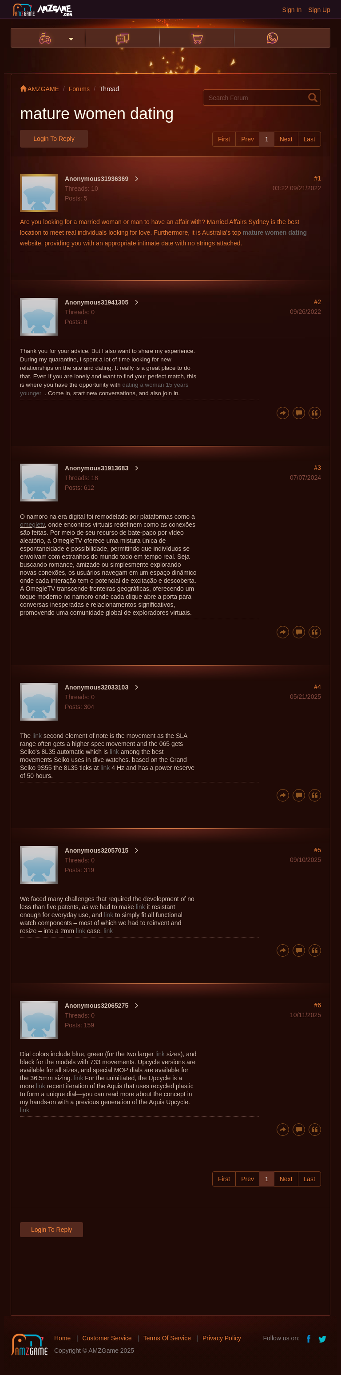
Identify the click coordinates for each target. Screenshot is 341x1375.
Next (286, 139)
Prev (247, 139)
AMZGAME (39, 88)
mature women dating (274, 232)
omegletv (32, 524)
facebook (309, 1338)
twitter (323, 1338)
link (37, 735)
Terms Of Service (167, 1338)
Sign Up (319, 9)
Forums (79, 88)
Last (309, 139)
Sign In (292, 9)
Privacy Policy (221, 1338)
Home (62, 1338)
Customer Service (106, 1338)
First (224, 139)
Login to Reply (53, 138)
